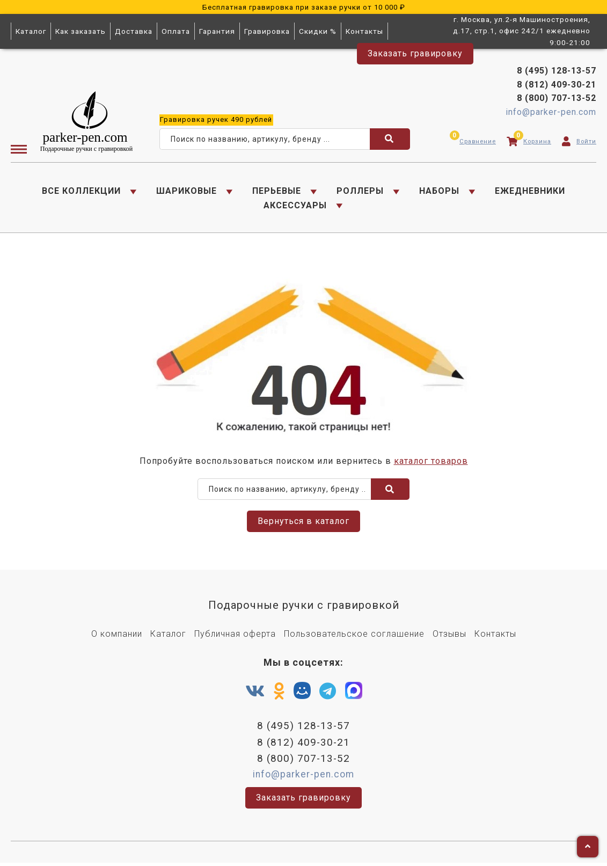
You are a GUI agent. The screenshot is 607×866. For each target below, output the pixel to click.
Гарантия (217, 31)
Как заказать (80, 31)
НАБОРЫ (439, 192)
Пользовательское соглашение (354, 636)
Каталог (31, 31)
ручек (216, 120)
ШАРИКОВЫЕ (186, 192)
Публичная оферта (235, 636)
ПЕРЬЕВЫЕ (276, 192)
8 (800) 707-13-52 (556, 99)
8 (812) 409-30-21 (556, 85)
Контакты (364, 31)
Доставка (133, 31)
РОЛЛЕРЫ (360, 192)
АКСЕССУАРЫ (295, 206)
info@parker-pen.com (551, 113)
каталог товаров (431, 463)
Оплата (176, 31)
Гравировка (267, 31)
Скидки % (318, 31)
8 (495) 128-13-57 (556, 72)
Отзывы (449, 636)
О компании (116, 636)
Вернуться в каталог (303, 524)
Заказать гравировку (415, 53)
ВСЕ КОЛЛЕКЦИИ (81, 192)
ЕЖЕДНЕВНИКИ (530, 192)
